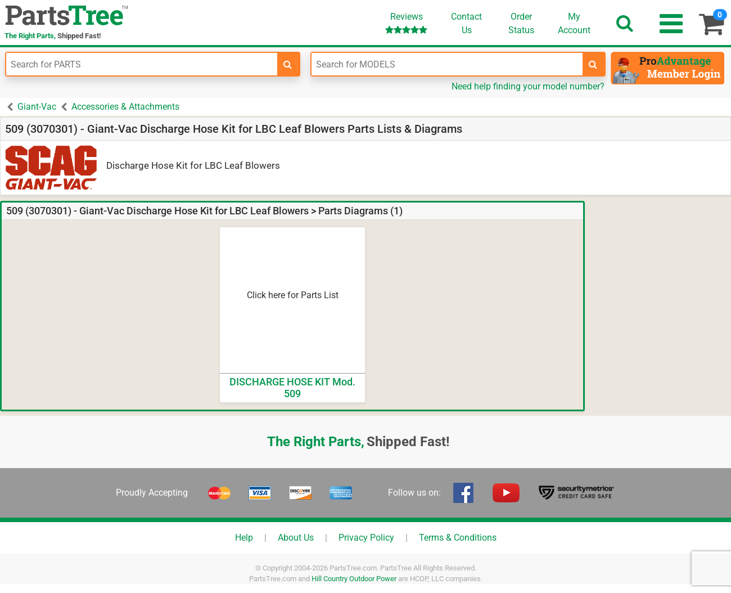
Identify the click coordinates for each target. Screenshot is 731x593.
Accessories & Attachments (125, 106)
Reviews (406, 22)
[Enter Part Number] (141, 64)
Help (244, 537)
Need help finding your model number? (528, 86)
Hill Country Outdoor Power (354, 578)
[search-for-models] (593, 64)
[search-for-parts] (288, 64)
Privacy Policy (366, 537)
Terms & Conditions (458, 537)
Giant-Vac (36, 106)
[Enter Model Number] (447, 64)
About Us (296, 537)
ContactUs (466, 23)
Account (574, 23)
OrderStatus (521, 23)
